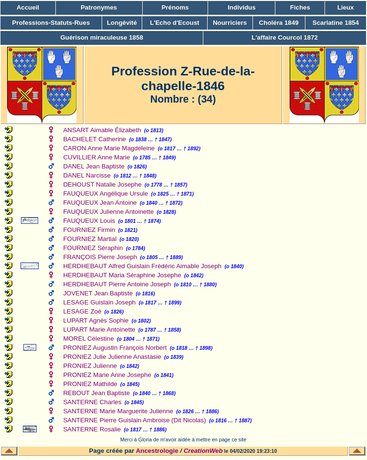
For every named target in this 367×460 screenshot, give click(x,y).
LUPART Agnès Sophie (95, 320)
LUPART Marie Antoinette (99, 329)
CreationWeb (203, 450)
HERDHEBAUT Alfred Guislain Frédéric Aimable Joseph (142, 266)
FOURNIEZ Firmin (89, 229)
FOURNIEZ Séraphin (93, 247)
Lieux (345, 7)
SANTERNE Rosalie (92, 429)
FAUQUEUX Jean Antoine (99, 202)
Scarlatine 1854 (336, 22)
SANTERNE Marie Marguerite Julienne (118, 411)
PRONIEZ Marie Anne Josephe (107, 374)
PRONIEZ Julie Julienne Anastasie (112, 356)
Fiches (300, 7)
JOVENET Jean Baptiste (98, 293)
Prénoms (175, 7)
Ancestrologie (157, 450)
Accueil (28, 7)
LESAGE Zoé (82, 311)
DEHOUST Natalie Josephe (102, 184)
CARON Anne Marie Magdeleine (109, 148)
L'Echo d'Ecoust (174, 22)
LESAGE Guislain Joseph (99, 302)
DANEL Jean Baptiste (93, 166)
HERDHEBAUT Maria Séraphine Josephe (122, 275)
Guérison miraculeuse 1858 (101, 37)
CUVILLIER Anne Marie (96, 157)
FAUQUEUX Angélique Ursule (105, 193)
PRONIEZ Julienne (90, 365)
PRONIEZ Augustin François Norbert (115, 347)
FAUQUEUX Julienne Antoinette (108, 211)
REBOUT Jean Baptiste (96, 393)
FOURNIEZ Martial (89, 238)
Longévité (122, 22)
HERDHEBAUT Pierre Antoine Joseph (117, 284)
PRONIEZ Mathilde (90, 383)
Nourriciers (230, 22)
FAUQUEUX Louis (89, 220)
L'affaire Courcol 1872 (285, 37)
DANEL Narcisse (87, 175)
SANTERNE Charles (92, 402)
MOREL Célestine (88, 338)
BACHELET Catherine (94, 139)
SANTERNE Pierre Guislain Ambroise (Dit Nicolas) (134, 420)
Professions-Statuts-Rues (51, 22)
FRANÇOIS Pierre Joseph (100, 257)
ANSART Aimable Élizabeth (102, 130)
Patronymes (99, 7)
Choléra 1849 (279, 22)
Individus (242, 7)
